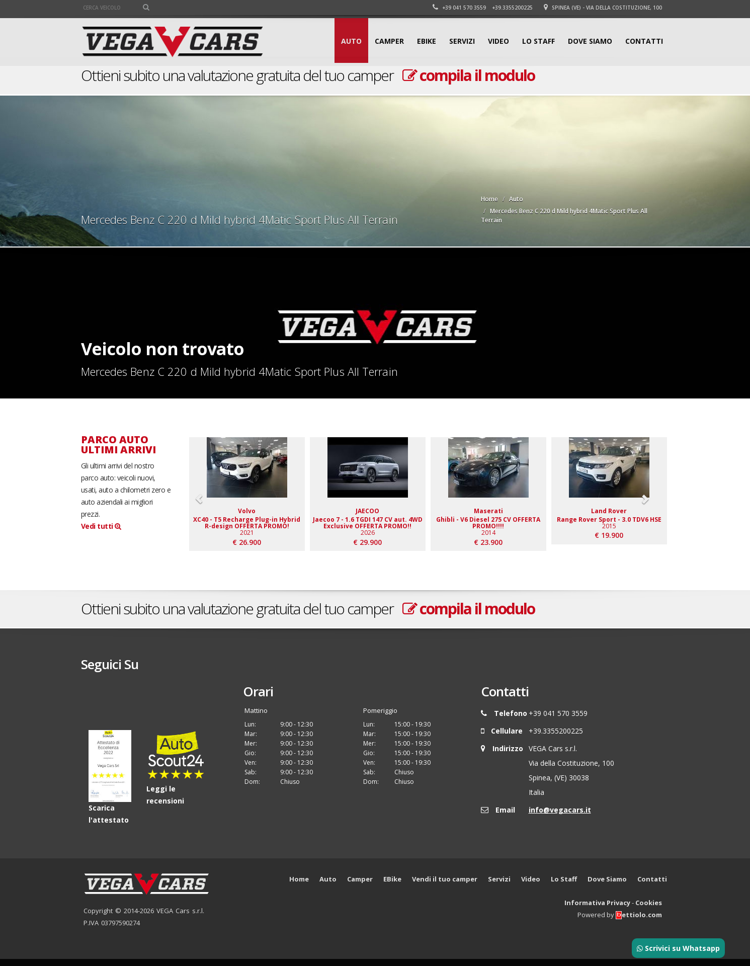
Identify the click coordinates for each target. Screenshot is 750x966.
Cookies (648, 909)
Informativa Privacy (597, 909)
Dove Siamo (590, 41)
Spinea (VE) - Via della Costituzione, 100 (603, 7)
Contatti (644, 41)
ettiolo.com (639, 921)
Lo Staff (538, 41)
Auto (351, 41)
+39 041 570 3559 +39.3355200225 (483, 7)
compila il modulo (468, 75)
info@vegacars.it (560, 817)
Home (489, 199)
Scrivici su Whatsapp (678, 948)
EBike (426, 41)
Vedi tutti (101, 526)
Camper (389, 41)
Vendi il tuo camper (444, 886)
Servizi (462, 41)
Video (498, 41)
